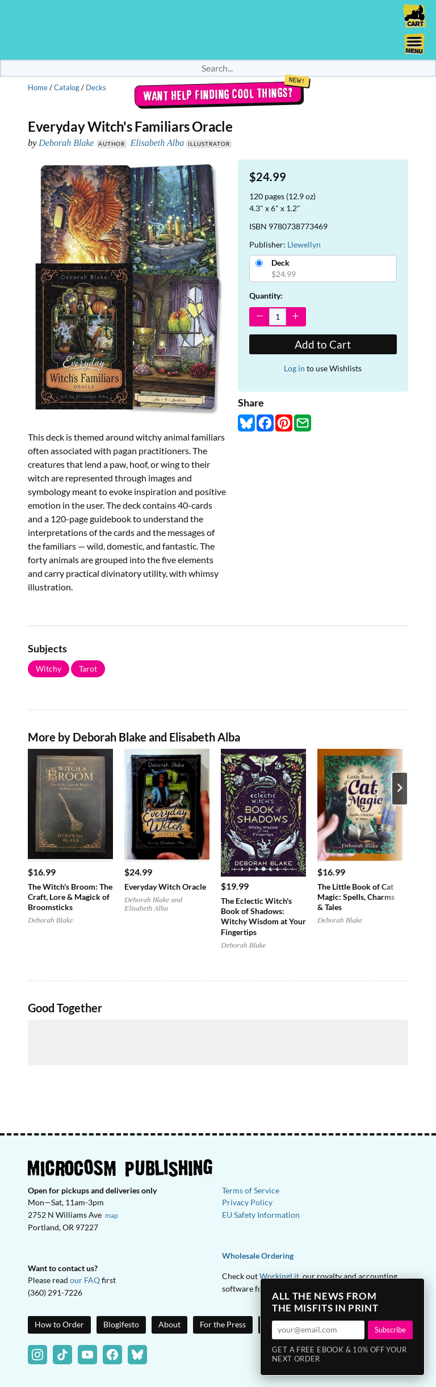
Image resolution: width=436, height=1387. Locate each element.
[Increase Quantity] (295, 316)
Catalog (66, 87)
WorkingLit (279, 1276)
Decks (96, 87)
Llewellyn (304, 244)
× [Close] (412, 1290)
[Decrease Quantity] (259, 316)
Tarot (88, 668)
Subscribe (390, 1329)
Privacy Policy (247, 1202)
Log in (294, 368)
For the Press (223, 1324)
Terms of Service (250, 1190)
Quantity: (266, 295)
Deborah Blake (66, 143)
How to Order (59, 1324)
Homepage (218, 30)
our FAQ (85, 1280)
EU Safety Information (261, 1215)
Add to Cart (323, 344)
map (111, 1215)
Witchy (48, 668)
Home (38, 87)
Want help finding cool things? (218, 94)
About (169, 1324)
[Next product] (399, 789)
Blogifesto (121, 1324)
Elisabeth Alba (157, 143)
